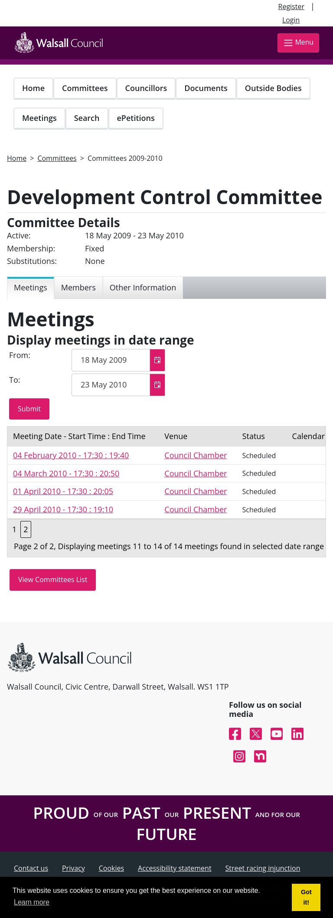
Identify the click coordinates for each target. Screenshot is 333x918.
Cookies (111, 868)
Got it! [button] (306, 897)
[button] (157, 360)
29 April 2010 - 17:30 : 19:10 (63, 509)
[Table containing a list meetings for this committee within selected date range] (166, 491)
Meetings (39, 118)
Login (291, 20)
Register (291, 6)
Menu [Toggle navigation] (298, 42)
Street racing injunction (262, 868)
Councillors (146, 88)
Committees (85, 88)
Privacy (73, 868)
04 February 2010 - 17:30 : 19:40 (71, 455)
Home (33, 88)
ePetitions (136, 118)
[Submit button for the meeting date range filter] (29, 409)
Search (87, 118)
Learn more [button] (31, 902)
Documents (205, 88)
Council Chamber (195, 455)
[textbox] (118, 360)
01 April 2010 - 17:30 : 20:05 (63, 491)
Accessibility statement (175, 868)
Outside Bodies (273, 88)
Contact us (31, 868)
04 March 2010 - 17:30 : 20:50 (66, 473)
